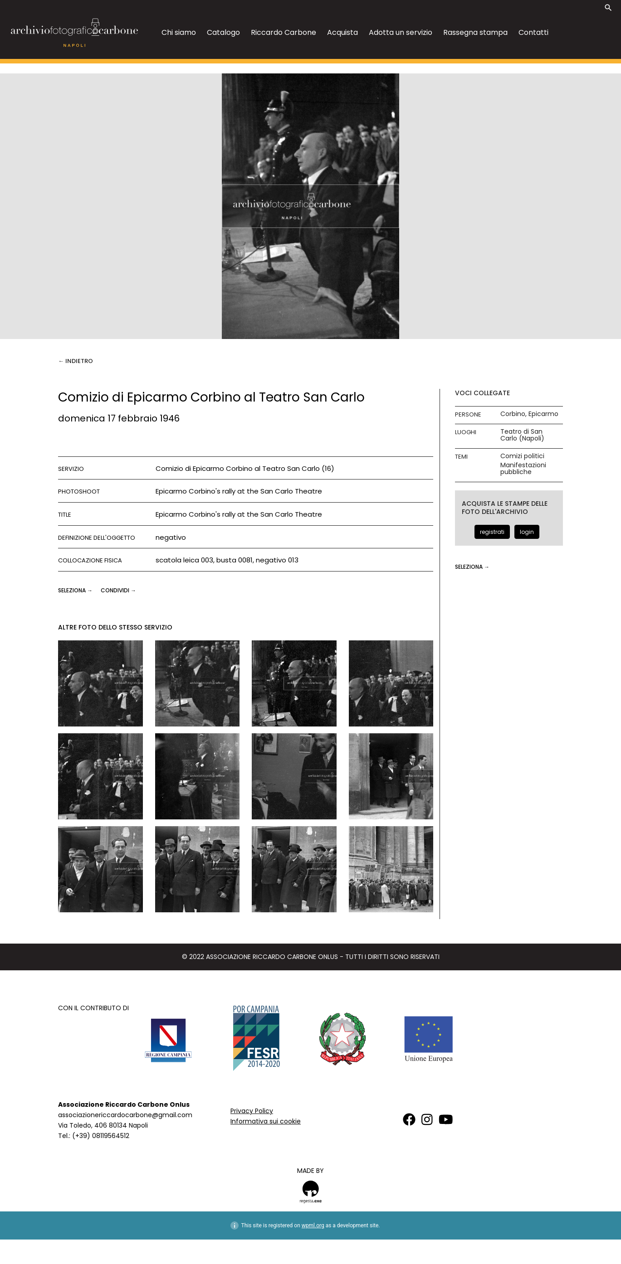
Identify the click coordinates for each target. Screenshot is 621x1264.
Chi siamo (178, 32)
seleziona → (76, 590)
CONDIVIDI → (118, 590)
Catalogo (223, 32)
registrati (492, 532)
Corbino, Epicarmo (529, 414)
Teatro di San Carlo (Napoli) (522, 435)
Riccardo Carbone (283, 32)
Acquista (342, 32)
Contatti (533, 32)
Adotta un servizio (400, 32)
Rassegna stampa (475, 32)
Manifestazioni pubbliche (523, 468)
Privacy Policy (251, 1110)
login (527, 532)
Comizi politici (522, 456)
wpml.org (313, 1225)
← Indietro (75, 361)
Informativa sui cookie (265, 1121)
